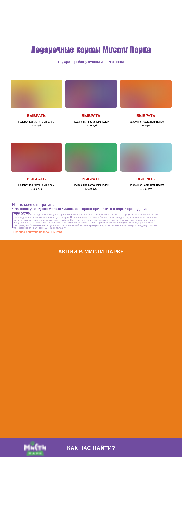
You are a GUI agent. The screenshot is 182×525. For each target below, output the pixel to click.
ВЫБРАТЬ (36, 115)
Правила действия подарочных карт (37, 232)
